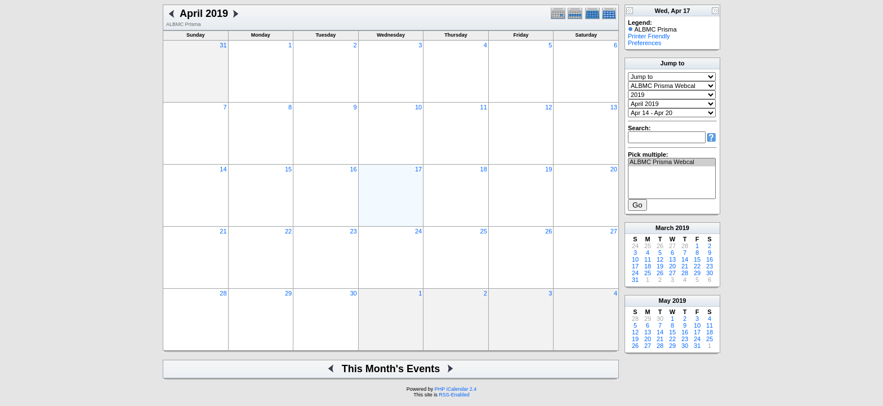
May (665, 300)
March (664, 227)
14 (223, 169)
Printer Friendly (649, 36)
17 (418, 169)
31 (223, 45)
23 (353, 231)
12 (548, 107)
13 (613, 107)
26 (548, 231)
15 (288, 169)
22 (288, 231)
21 (223, 231)
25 (483, 231)
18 (483, 169)
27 (613, 231)
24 (418, 231)
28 (223, 293)
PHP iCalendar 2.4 (455, 389)
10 (418, 107)
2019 (682, 227)
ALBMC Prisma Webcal (671, 162)
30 (353, 293)
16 (353, 169)
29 (288, 293)
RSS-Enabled (454, 395)
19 (548, 169)
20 (613, 169)
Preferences (644, 42)
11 (483, 107)
